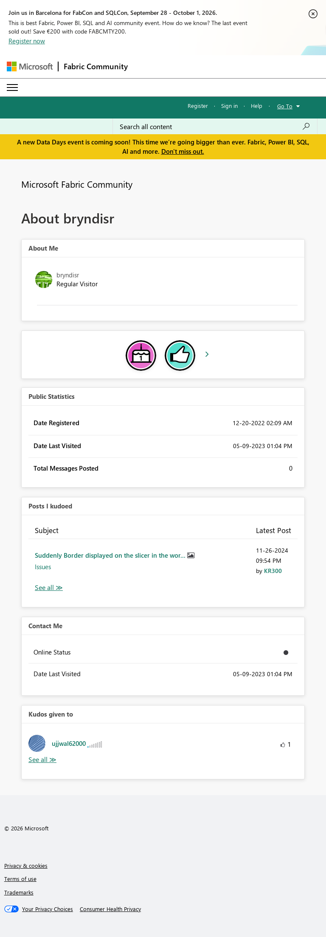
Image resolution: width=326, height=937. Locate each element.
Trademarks (19, 892)
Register (198, 105)
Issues (43, 566)
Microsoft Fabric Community (76, 184)
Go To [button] (284, 106)
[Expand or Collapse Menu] (12, 87)
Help (256, 105)
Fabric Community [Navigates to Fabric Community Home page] (96, 66)
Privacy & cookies (26, 865)
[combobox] (215, 127)
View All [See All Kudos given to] (42, 760)
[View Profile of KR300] (273, 571)
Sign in (229, 105)
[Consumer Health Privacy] (110, 909)
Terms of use (20, 878)
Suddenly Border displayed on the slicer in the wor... (111, 555)
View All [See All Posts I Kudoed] (49, 588)
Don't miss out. (182, 151)
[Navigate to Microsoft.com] (30, 66)
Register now (26, 41)
